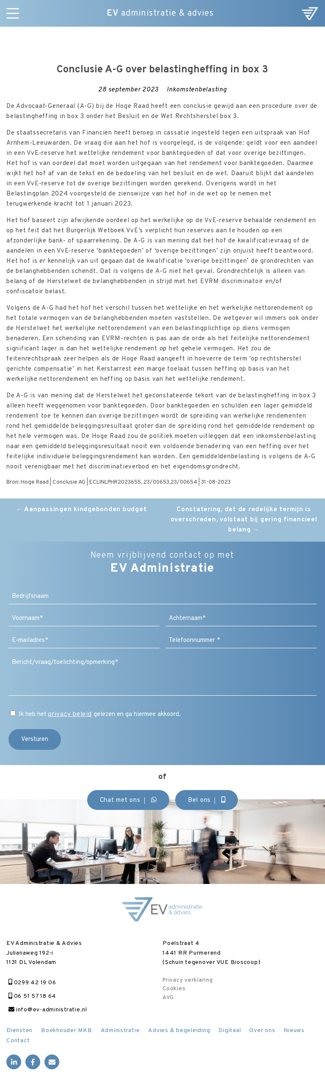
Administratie (120, 1030)
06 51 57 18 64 (32, 996)
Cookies (173, 989)
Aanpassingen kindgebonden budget (81, 510)
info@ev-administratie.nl (47, 1009)
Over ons (262, 1030)
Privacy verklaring (187, 980)
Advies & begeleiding (179, 1030)
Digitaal (229, 1030)
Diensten (19, 1030)
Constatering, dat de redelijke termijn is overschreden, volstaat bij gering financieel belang (244, 520)
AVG (168, 997)
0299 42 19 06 (32, 982)
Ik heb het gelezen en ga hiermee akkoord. (100, 714)
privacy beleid (70, 714)
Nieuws (294, 1030)
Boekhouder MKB (66, 1030)
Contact (18, 1040)
